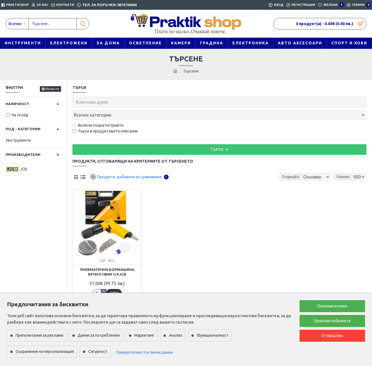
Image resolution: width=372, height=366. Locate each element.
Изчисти (52, 89)
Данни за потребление (99, 335)
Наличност (17, 104)
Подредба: (292, 164)
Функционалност (212, 335)
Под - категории (23, 129)
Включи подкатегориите (98, 113)
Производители (23, 154)
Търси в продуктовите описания (105, 119)
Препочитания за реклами (39, 335)
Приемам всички (332, 306)
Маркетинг (144, 335)
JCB (102, 248)
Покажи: (345, 164)
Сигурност (98, 351)
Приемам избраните (332, 321)
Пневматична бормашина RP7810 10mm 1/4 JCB (107, 259)
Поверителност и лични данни (144, 352)
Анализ (175, 335)
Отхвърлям (332, 335)
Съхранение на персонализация (45, 351)
